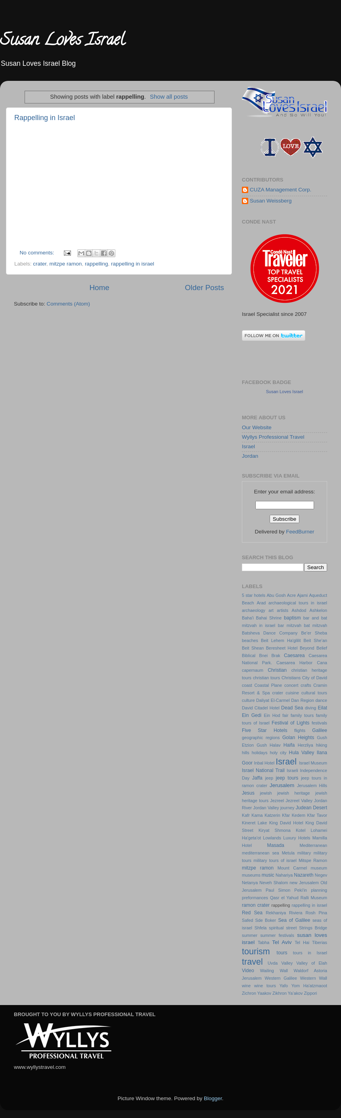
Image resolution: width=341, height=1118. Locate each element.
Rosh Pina (316, 912)
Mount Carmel (292, 868)
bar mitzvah (289, 625)
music (268, 875)
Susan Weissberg (271, 201)
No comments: (38, 253)
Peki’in (300, 890)
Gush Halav (269, 745)
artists (282, 610)
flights (299, 730)
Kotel (301, 830)
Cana (322, 662)
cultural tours (314, 692)
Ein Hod (272, 715)
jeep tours (287, 778)
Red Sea (252, 912)
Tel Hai (302, 942)
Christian (277, 670)
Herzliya (305, 745)
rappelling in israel (132, 264)
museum (319, 868)
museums (251, 875)
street (291, 927)
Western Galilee (281, 978)
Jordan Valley (266, 807)
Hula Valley (301, 752)
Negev (321, 875)
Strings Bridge (313, 927)
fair (285, 715)
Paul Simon (278, 890)
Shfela (261, 927)
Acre (291, 595)
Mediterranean (313, 845)
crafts (306, 685)
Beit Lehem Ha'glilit (281, 640)
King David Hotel (286, 822)
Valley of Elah (311, 963)
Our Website (257, 427)
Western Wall (313, 978)
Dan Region (302, 700)
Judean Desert (311, 807)
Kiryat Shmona (275, 830)
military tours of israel (275, 860)
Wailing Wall (274, 970)
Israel (248, 446)
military (304, 852)
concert (291, 685)
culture (248, 700)
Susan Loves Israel (62, 41)
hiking (321, 745)
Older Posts (204, 287)
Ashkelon (318, 610)
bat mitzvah (315, 625)
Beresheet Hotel (282, 648)
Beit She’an (315, 640)
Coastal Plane (268, 685)
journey (287, 807)
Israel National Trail (263, 770)
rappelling (96, 264)
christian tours (266, 677)
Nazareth (303, 875)
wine (246, 985)
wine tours (265, 985)
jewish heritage (293, 793)
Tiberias (319, 942)
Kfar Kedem (293, 815)
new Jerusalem (304, 882)
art (271, 610)
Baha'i (248, 617)
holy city (278, 752)
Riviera (296, 912)
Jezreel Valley (298, 800)
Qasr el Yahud (284, 897)
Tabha (263, 942)
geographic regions (261, 737)
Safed (247, 920)
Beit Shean (253, 648)
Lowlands (272, 837)
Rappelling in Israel (44, 118)
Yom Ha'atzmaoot (309, 985)
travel (252, 962)
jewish (266, 793)
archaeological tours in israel (297, 602)
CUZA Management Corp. (280, 190)
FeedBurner (300, 532)
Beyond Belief (313, 648)
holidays (260, 752)
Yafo (284, 985)
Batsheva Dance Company (270, 633)
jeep (269, 778)
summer (249, 935)
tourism (256, 951)
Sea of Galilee (294, 920)
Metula (288, 852)
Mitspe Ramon (313, 860)
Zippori (310, 993)
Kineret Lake (254, 822)
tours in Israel (310, 952)
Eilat (322, 708)
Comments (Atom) (68, 304)
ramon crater (256, 905)
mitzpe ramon (66, 264)
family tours (302, 715)
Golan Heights (298, 737)
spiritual (276, 927)
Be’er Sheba (314, 633)
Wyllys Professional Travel (273, 437)
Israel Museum (313, 763)
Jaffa (257, 778)
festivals (319, 722)
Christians (291, 677)
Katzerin (272, 815)
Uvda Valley (280, 963)
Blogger (213, 1098)
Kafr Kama (252, 815)
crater (39, 264)
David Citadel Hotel (261, 707)
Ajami (302, 595)
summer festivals (277, 935)
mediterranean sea (260, 852)
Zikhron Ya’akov (287, 993)
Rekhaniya (276, 912)
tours (282, 953)
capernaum (252, 670)
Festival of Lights (290, 723)
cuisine (292, 692)
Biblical (248, 655)
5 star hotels (253, 595)
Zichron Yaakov (256, 993)
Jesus (248, 793)
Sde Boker (265, 920)
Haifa (289, 745)
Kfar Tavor (317, 815)
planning (319, 890)
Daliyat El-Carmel (273, 700)
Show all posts (169, 97)
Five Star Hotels (264, 730)
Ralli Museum (314, 897)
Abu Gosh (275, 595)
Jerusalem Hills (312, 785)
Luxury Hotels (296, 837)
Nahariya (284, 875)
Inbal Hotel (264, 763)
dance (321, 700)
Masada (275, 845)
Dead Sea (292, 708)
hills (245, 752)
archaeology (253, 610)
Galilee (319, 730)
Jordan (250, 456)
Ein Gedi (251, 715)
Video (248, 970)
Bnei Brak (269, 655)
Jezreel (277, 800)
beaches (250, 640)
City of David (314, 677)
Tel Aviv (281, 942)
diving (310, 707)
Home (99, 287)
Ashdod (299, 610)
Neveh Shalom (273, 882)
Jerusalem (282, 785)
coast (247, 685)
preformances (255, 897)
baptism (292, 618)
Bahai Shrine (269, 617)
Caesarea (294, 655)
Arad (261, 602)
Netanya (250, 882)
